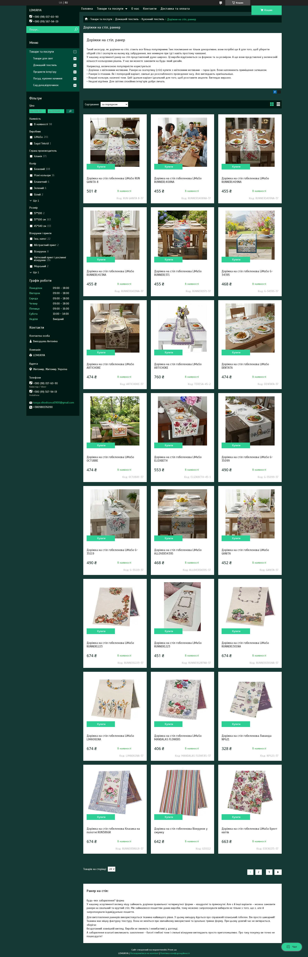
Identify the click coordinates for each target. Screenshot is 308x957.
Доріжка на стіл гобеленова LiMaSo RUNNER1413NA (110, 273)
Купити (101, 166)
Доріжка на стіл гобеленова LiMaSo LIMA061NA (110, 737)
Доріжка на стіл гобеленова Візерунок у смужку (180, 830)
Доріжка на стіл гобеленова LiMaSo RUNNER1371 (178, 273)
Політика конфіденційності (175, 953)
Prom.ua (172, 949)
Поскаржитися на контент (144, 953)
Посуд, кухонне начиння (47, 78)
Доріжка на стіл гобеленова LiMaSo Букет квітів (249, 830)
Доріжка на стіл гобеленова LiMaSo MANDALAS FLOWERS (178, 737)
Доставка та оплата (175, 9)
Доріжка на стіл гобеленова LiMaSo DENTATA (245, 365)
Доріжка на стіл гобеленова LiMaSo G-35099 (247, 458)
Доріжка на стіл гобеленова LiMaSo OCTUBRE (110, 458)
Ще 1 (36, 200)
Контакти (150, 9)
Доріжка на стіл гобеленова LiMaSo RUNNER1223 (110, 644)
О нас (135, 9)
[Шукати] (75, 29)
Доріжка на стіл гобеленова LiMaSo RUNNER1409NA (245, 180)
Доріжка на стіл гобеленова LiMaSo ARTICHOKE (110, 365)
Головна (87, 9)
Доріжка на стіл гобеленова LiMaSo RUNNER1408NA (178, 180)
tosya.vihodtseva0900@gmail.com (53, 402)
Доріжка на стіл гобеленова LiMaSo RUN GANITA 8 (113, 180)
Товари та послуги (110, 9)
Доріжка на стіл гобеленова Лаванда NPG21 (246, 737)
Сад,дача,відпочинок (46, 85)
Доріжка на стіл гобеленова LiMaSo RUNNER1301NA (245, 644)
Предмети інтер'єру (44, 71)
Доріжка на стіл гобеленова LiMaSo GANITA (245, 551)
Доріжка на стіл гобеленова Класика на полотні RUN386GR (113, 830)
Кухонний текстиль (152, 19)
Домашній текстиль (127, 19)
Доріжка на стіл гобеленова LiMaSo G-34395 (247, 273)
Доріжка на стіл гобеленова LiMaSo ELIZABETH (178, 458)
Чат (291, 947)
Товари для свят (43, 58)
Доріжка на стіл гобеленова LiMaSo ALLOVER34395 (178, 551)
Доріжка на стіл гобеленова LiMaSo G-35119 (112, 551)
